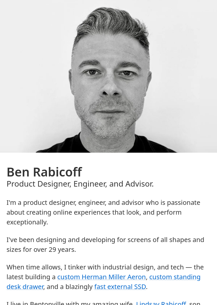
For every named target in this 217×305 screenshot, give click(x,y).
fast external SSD (120, 286)
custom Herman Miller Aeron (101, 276)
